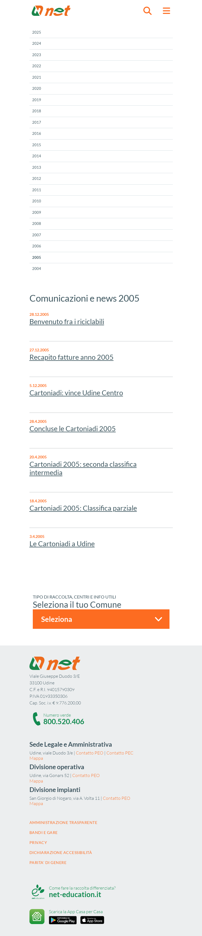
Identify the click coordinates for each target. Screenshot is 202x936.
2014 (36, 156)
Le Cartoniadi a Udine (62, 543)
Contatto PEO (89, 753)
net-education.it (75, 894)
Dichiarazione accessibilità (60, 852)
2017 (36, 122)
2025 (36, 32)
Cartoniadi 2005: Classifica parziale (83, 508)
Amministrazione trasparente (63, 822)
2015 (36, 145)
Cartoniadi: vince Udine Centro (76, 392)
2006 (36, 246)
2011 (36, 190)
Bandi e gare (43, 832)
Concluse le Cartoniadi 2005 (72, 428)
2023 (36, 55)
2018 (36, 111)
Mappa (36, 758)
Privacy (38, 842)
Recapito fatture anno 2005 (71, 357)
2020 (36, 88)
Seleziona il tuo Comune (77, 604)
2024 (36, 43)
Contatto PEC (119, 753)
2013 (36, 167)
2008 (36, 223)
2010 (36, 201)
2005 (36, 257)
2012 (36, 178)
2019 (36, 100)
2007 (36, 235)
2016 (36, 133)
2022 (36, 66)
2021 (36, 77)
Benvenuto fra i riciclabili (66, 321)
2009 (36, 212)
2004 (36, 268)
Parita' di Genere (48, 862)
